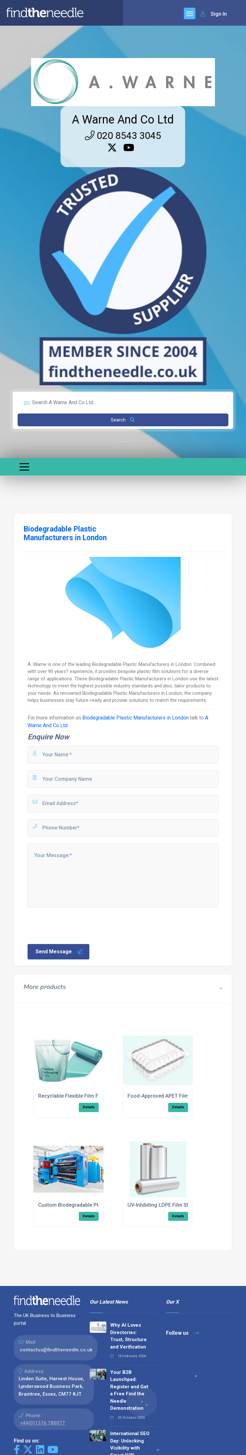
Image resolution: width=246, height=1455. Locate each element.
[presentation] (75, 925)
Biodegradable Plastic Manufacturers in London (135, 718)
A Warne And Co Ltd (123, 119)
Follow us (182, 1333)
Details (89, 1107)
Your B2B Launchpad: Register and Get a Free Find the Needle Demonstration (129, 1390)
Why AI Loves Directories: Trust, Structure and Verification (128, 1336)
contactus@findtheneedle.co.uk (56, 1350)
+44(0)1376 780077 (42, 1423)
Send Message (59, 952)
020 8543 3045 (123, 135)
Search (123, 420)
